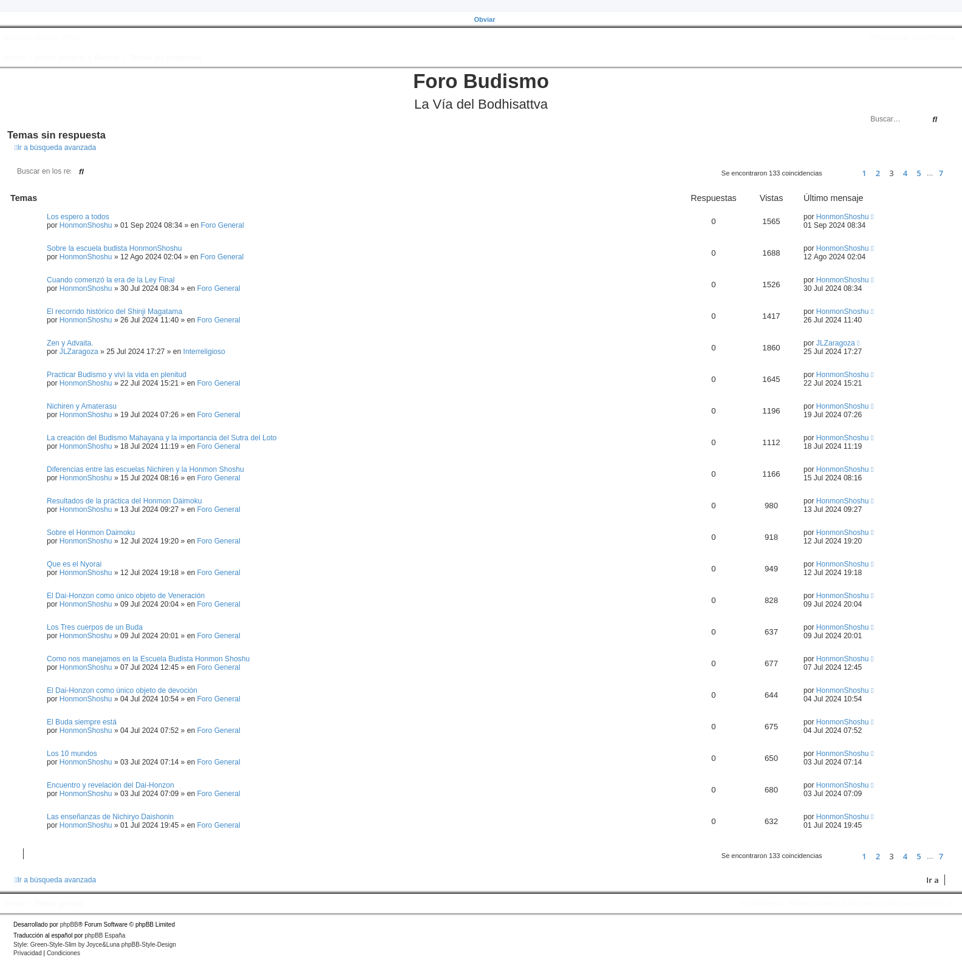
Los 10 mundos (72, 753)
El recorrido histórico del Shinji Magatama (114, 311)
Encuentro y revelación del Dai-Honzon (110, 785)
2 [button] (878, 173)
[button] (836, 173)
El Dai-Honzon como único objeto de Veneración (126, 595)
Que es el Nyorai (74, 564)
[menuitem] (70, 37)
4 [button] (905, 173)
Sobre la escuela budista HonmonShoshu (114, 248)
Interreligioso (204, 351)
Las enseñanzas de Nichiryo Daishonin (110, 817)
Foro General (222, 225)
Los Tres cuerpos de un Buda (95, 627)
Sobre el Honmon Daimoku (91, 532)
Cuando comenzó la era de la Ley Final (110, 280)
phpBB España (104, 935)
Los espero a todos (78, 217)
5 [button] (918, 173)
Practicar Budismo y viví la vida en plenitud (116, 374)
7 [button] (941, 173)
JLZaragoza (79, 351)
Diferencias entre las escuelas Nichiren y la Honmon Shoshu (145, 469)
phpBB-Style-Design (148, 944)
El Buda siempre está (82, 722)
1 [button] (864, 173)
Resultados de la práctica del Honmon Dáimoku (124, 501)
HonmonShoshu (86, 225)
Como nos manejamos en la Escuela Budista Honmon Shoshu (148, 659)
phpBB (69, 924)
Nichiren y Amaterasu (82, 406)
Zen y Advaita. (70, 343)
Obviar (485, 19)
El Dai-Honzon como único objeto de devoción (122, 690)
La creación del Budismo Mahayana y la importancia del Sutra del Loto (162, 438)
